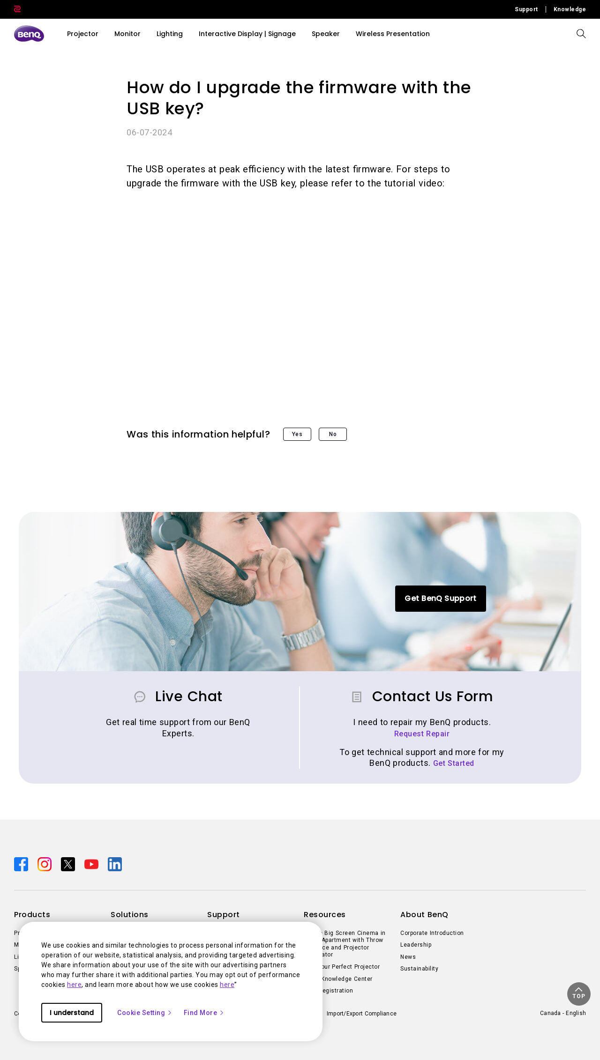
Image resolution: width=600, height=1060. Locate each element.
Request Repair (422, 733)
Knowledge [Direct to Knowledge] (570, 9)
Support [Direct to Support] (526, 9)
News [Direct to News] (408, 957)
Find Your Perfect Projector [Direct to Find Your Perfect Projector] (342, 967)
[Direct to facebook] (22, 863)
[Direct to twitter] (69, 863)
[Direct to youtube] (92, 863)
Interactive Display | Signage (247, 33)
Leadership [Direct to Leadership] (415, 944)
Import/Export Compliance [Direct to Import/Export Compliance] (362, 1013)
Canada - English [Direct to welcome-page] (563, 1013)
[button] (579, 994)
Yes (297, 434)
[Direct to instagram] (45, 863)
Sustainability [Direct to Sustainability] (419, 968)
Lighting (170, 33)
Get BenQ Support (440, 598)
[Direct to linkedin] (115, 863)
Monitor (127, 33)
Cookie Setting (144, 1012)
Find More (204, 1012)
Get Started (453, 763)
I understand (72, 1012)
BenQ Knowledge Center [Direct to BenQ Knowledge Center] (338, 979)
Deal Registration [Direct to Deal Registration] (328, 990)
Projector (82, 33)
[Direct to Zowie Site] (17, 9)
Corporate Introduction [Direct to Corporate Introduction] (432, 933)
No (333, 434)
